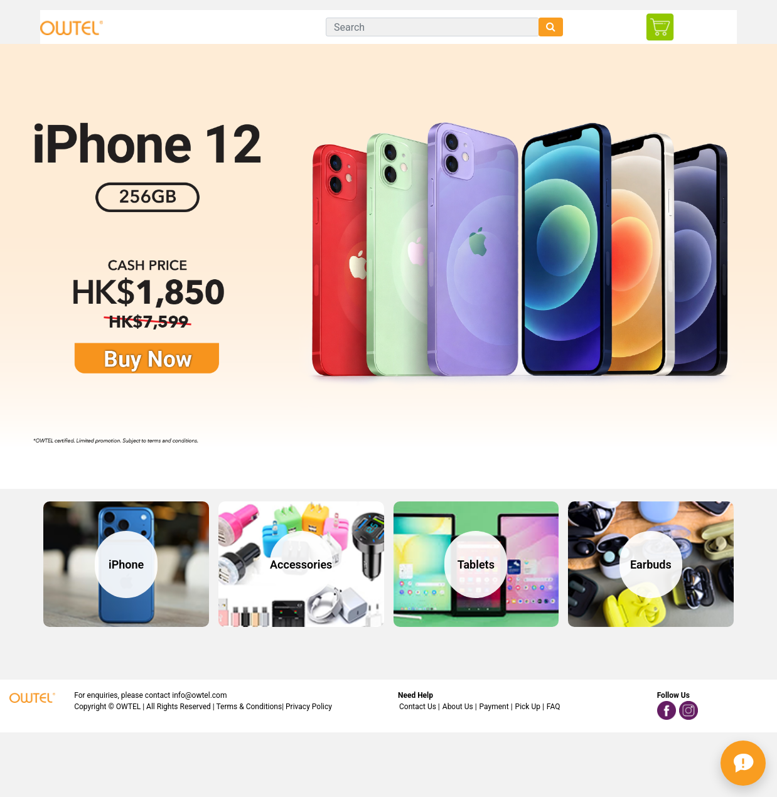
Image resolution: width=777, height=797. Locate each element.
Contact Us (417, 706)
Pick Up (527, 706)
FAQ (553, 706)
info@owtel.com (199, 695)
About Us (457, 706)
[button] (743, 763)
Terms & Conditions (249, 706)
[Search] (432, 27)
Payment (494, 706)
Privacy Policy (309, 706)
